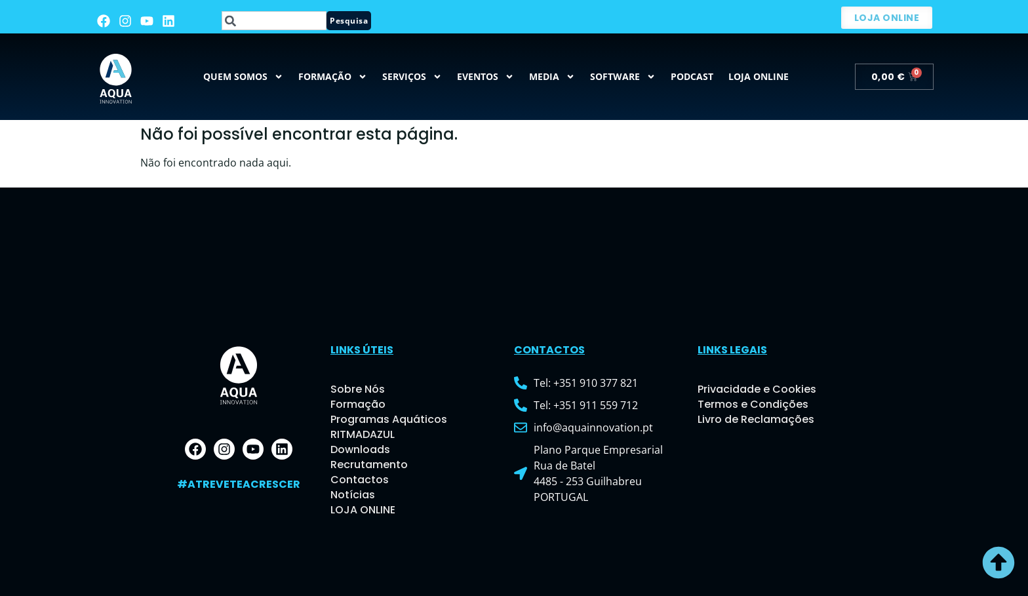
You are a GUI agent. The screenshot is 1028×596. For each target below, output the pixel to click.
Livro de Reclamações (756, 419)
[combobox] (274, 20)
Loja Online (758, 76)
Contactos (359, 479)
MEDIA (552, 77)
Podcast (692, 76)
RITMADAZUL (362, 434)
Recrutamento (369, 464)
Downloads (360, 449)
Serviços (412, 77)
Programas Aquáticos (388, 419)
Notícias (352, 494)
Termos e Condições (753, 404)
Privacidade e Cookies (757, 389)
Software (623, 77)
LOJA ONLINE (362, 509)
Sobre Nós (357, 389)
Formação (332, 77)
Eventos (485, 77)
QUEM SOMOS (243, 77)
